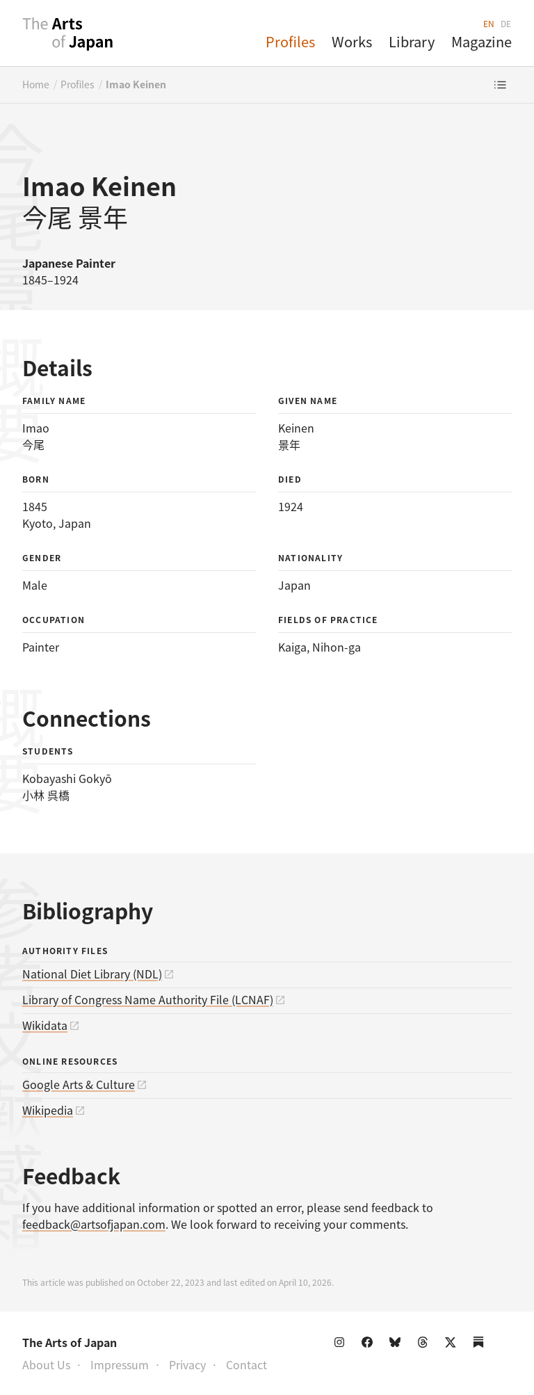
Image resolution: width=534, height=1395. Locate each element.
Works (352, 41)
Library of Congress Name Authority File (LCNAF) (147, 999)
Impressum (119, 1364)
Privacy (187, 1364)
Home (35, 84)
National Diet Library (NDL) (92, 973)
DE (506, 23)
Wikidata (44, 1025)
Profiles (290, 41)
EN (489, 23)
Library (412, 41)
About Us (46, 1364)
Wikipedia (47, 1110)
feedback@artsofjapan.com (93, 1224)
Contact (246, 1364)
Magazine (481, 41)
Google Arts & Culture (78, 1084)
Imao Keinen (136, 84)
